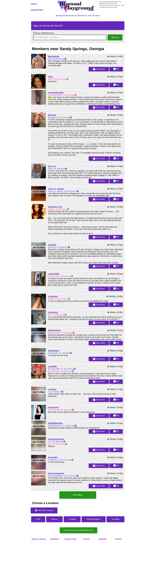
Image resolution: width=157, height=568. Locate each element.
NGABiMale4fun (55, 423)
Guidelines (54, 539)
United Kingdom (94, 519)
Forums (86, 539)
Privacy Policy (70, 539)
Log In (34, 4)
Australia (115, 519)
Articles (118, 539)
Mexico (54, 519)
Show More (78, 495)
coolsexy (52, 389)
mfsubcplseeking (56, 439)
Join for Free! (37, 10)
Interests (102, 539)
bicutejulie (53, 312)
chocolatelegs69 (55, 93)
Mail (99, 69)
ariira (50, 77)
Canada (72, 519)
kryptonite (53, 296)
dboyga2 (52, 115)
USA (38, 519)
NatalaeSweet (54, 330)
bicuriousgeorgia (56, 473)
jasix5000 (52, 366)
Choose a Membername (43, 33)
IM (116, 69)
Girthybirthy (53, 351)
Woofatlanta (53, 56)
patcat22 (52, 245)
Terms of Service (38, 539)
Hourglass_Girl (55, 207)
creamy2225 (53, 274)
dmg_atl (52, 166)
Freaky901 (53, 457)
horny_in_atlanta (56, 189)
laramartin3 (53, 407)
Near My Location (44, 510)
